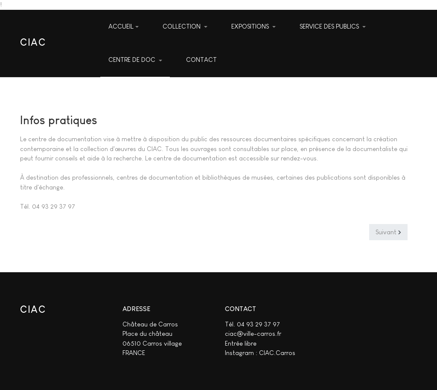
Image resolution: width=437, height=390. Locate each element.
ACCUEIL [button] (123, 26)
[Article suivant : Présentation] (388, 232)
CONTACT (201, 59)
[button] (184, 27)
